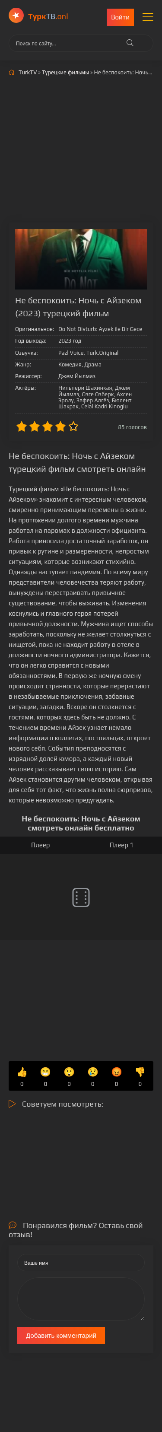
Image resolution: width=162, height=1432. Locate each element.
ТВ (48, 16)
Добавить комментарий (61, 1335)
